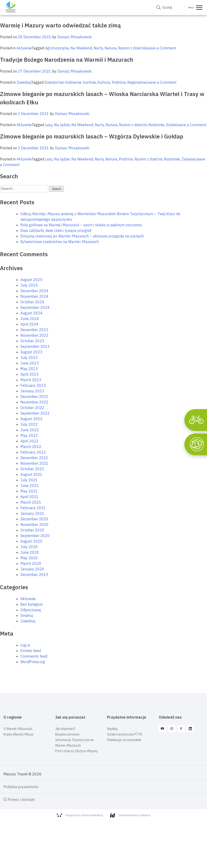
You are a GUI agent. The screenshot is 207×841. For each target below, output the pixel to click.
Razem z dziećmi (132, 48)
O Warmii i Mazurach (17, 729)
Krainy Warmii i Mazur (18, 734)
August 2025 (31, 279)
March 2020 (30, 563)
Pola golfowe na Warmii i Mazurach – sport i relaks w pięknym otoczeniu (81, 225)
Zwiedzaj (23, 82)
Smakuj (26, 615)
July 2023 (29, 357)
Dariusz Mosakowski (74, 37)
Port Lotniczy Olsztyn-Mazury (76, 751)
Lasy (48, 124)
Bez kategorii (31, 604)
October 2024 (32, 302)
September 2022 (35, 413)
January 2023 (32, 391)
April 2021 (29, 496)
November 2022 (34, 402)
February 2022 (33, 452)
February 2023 (33, 385)
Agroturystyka (57, 48)
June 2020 (29, 552)
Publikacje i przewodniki (124, 740)
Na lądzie (62, 124)
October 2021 (32, 469)
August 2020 (31, 541)
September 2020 (35, 535)
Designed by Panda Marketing (80, 815)
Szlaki (171, 124)
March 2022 (30, 446)
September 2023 (35, 346)
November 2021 (34, 463)
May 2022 (29, 435)
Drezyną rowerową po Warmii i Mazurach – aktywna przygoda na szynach (82, 236)
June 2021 (29, 485)
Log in (25, 645)
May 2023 (29, 368)
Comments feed (33, 656)
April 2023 (29, 374)
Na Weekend (81, 48)
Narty (98, 48)
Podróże (119, 82)
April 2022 (29, 441)
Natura (110, 48)
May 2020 (29, 558)
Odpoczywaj (30, 610)
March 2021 (30, 502)
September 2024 (35, 307)
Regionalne (136, 82)
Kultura (104, 82)
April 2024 (29, 324)
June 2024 (29, 318)
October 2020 (32, 530)
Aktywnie (24, 48)
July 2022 (29, 424)
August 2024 (31, 313)
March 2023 (30, 379)
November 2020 (34, 524)
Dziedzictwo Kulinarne (63, 82)
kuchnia (89, 82)
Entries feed (30, 650)
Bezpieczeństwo (67, 734)
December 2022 (34, 396)
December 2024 (34, 290)
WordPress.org (32, 661)
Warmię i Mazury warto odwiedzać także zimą (60, 25)
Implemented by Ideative (130, 815)
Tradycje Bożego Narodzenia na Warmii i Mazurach (66, 59)
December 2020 (34, 519)
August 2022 (31, 418)
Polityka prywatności (20, 786)
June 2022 (29, 430)
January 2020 (32, 569)
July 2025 (29, 285)
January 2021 (32, 513)
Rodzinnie (156, 124)
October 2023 (32, 341)
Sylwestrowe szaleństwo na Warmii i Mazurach (59, 241)
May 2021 (29, 491)
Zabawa (188, 159)
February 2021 (33, 507)
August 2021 (31, 474)
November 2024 (34, 296)
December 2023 (34, 329)
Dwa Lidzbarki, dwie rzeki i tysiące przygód (55, 230)
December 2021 (34, 457)
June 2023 (29, 363)
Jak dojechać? (65, 729)
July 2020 (29, 546)
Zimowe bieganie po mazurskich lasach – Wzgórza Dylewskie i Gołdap (91, 136)
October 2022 (32, 407)
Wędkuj (112, 729)
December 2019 (34, 574)
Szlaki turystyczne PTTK (124, 734)
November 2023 (34, 335)
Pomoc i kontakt (19, 799)
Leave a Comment (161, 48)
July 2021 (29, 480)
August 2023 (31, 352)
